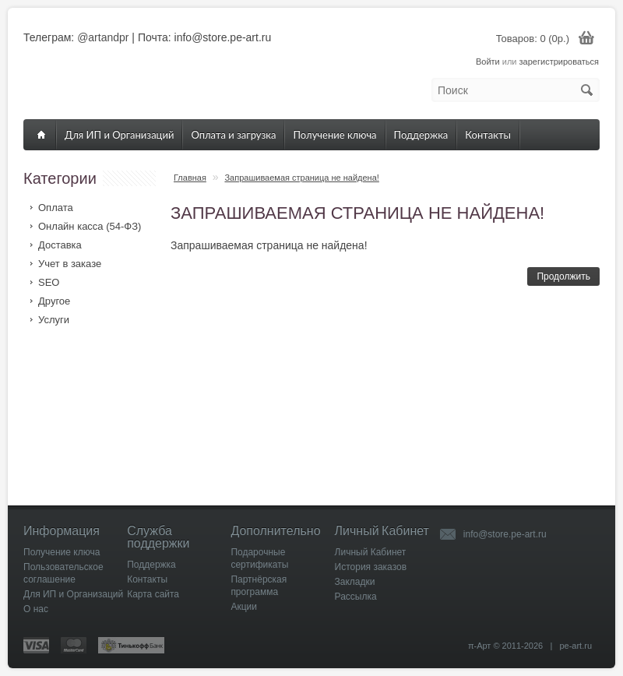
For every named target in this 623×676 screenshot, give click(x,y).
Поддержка (421, 135)
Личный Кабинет (371, 552)
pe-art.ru (575, 645)
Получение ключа (334, 135)
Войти (488, 61)
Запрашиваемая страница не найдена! (301, 177)
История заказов (371, 567)
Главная (190, 177)
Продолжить (563, 276)
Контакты (488, 135)
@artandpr (102, 37)
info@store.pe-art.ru (505, 534)
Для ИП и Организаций (119, 135)
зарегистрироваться (559, 61)
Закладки (355, 581)
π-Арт (479, 645)
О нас (35, 609)
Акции (244, 606)
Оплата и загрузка (233, 135)
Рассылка (356, 596)
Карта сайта (153, 594)
